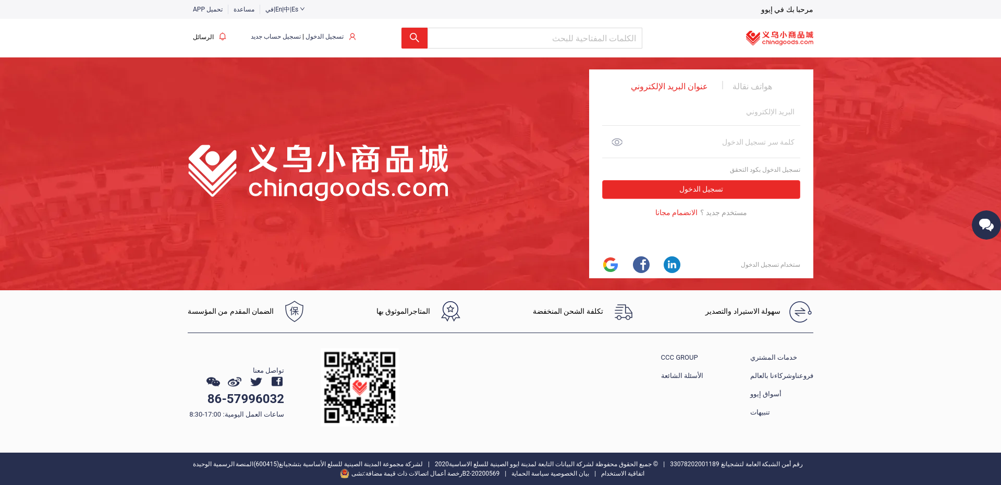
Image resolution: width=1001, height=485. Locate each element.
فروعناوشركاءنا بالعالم (781, 376)
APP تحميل (208, 9)
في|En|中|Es (285, 9)
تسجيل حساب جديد (276, 36)
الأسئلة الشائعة (682, 376)
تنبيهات (760, 412)
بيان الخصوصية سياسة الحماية (550, 473)
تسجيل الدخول (325, 36)
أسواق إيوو (766, 394)
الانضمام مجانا (676, 213)
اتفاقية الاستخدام (622, 473)
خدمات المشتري (773, 357)
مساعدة (244, 9)
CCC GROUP (679, 357)
